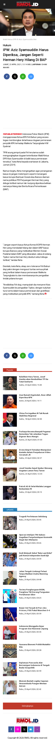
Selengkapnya (27, 706)
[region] (27, 105)
